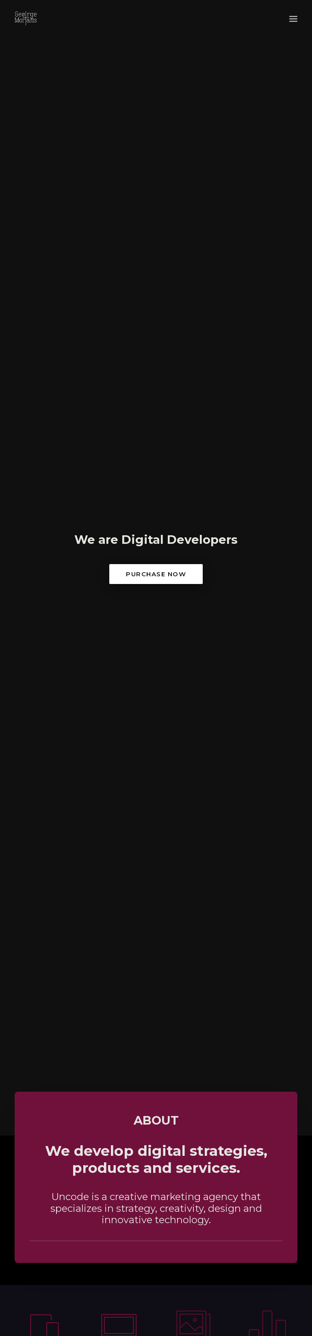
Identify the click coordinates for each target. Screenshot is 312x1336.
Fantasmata (81, 965)
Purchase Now (156, 130)
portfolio (156, 856)
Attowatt (230, 964)
